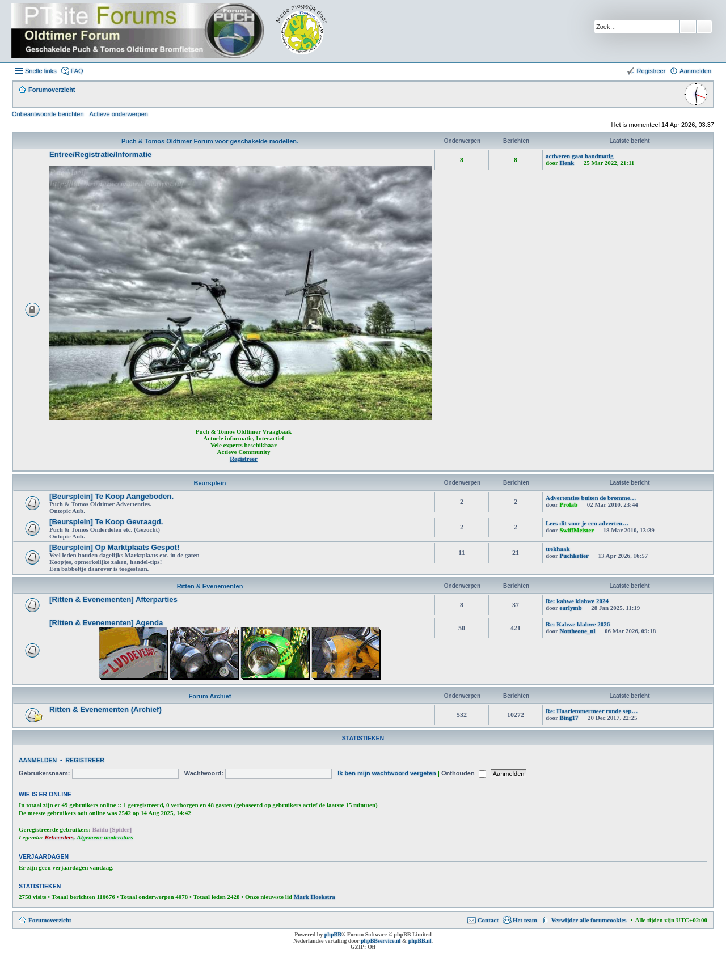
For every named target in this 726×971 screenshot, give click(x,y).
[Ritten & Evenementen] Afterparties (113, 599)
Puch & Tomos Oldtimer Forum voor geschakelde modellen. (209, 141)
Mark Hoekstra (314, 896)
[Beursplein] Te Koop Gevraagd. (106, 522)
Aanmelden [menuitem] (695, 70)
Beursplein (210, 483)
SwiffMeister (577, 530)
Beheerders (59, 837)
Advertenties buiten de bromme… (591, 497)
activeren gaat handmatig (580, 155)
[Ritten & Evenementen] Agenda (106, 622)
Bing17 (569, 717)
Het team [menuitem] (525, 920)
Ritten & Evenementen (210, 586)
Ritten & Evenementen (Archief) (105, 709)
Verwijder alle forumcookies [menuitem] (589, 920)
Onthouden (463, 773)
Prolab (569, 504)
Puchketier (574, 555)
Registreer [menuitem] (651, 70)
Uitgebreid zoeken (704, 26)
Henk (567, 162)
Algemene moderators (105, 837)
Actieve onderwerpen (119, 114)
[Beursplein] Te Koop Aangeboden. (111, 496)
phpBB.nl (420, 941)
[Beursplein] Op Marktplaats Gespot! (114, 547)
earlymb (571, 607)
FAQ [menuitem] (77, 70)
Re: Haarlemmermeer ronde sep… (592, 710)
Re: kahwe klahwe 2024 (577, 600)
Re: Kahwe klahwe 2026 (578, 624)
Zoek (688, 26)
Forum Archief (210, 696)
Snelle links (41, 70)
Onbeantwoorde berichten (48, 114)
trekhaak (558, 548)
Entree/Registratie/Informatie (100, 154)
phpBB (332, 934)
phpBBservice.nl (380, 941)
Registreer (84, 760)
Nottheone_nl (578, 630)
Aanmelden (38, 760)
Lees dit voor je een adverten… (587, 523)
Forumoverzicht (49, 920)
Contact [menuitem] (488, 920)
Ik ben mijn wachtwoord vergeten (386, 773)
